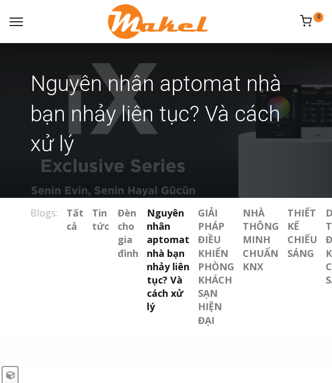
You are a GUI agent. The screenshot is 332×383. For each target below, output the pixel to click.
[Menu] (16, 22)
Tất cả (75, 219)
